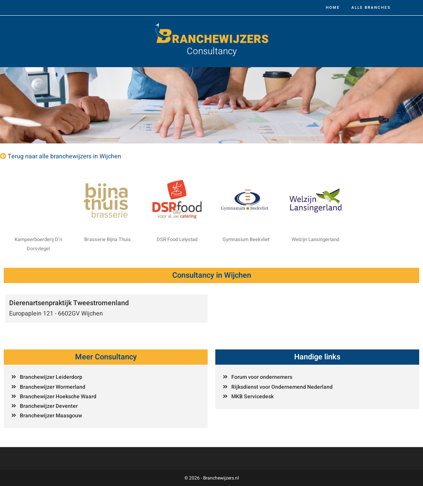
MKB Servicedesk (252, 397)
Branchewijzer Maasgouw (51, 416)
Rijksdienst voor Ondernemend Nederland (282, 387)
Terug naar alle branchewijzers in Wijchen (64, 156)
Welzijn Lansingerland (315, 239)
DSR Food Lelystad (177, 239)
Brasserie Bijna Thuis (107, 239)
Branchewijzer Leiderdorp (51, 377)
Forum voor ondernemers (261, 377)
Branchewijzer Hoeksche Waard (58, 397)
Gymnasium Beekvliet (246, 239)
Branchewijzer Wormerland (52, 387)
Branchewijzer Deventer (49, 406)
